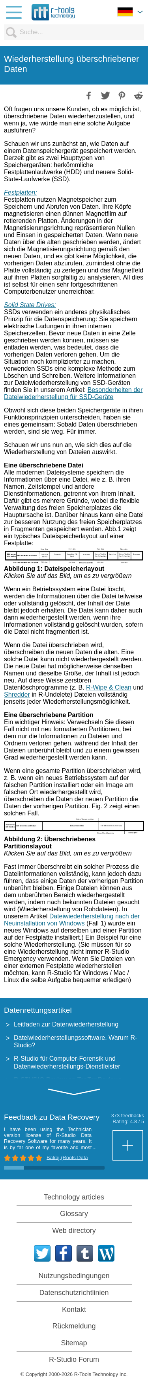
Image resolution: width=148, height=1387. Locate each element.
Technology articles (74, 1197)
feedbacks (132, 1115)
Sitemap (74, 1343)
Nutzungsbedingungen (73, 1276)
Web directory (74, 1230)
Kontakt (74, 1309)
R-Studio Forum (74, 1359)
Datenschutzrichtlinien (74, 1293)
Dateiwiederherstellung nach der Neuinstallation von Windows (72, 920)
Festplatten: (20, 192)
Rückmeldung (74, 1326)
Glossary (74, 1214)
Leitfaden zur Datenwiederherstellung (66, 1024)
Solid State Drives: (30, 305)
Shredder (17, 694)
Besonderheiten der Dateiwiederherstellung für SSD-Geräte (73, 393)
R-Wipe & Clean (108, 687)
